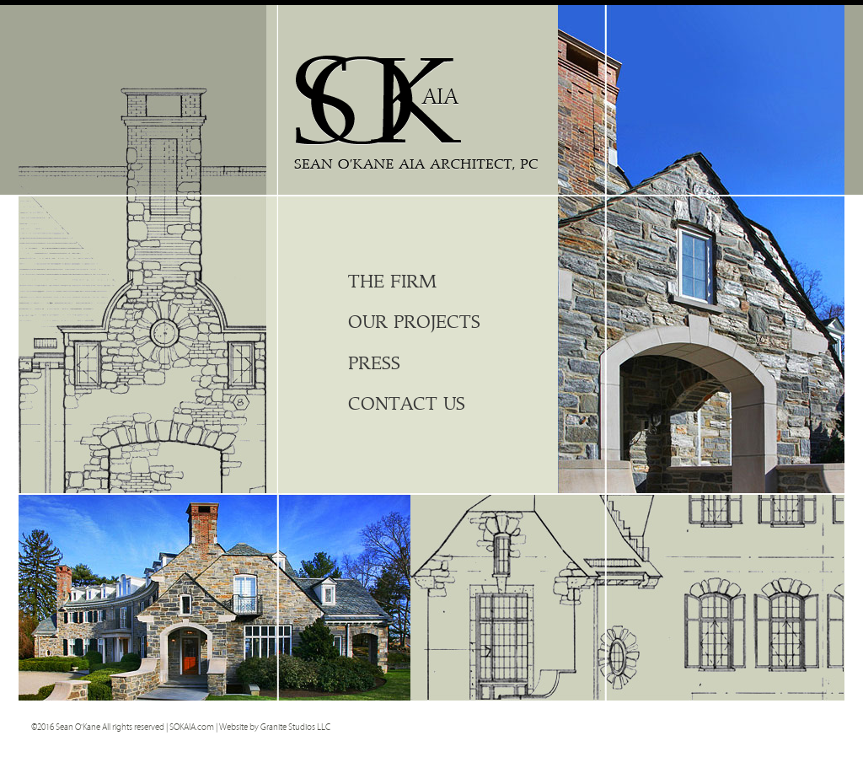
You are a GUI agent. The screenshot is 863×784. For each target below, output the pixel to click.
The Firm (392, 282)
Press (374, 363)
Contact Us (406, 404)
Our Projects (414, 322)
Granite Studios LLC (295, 727)
